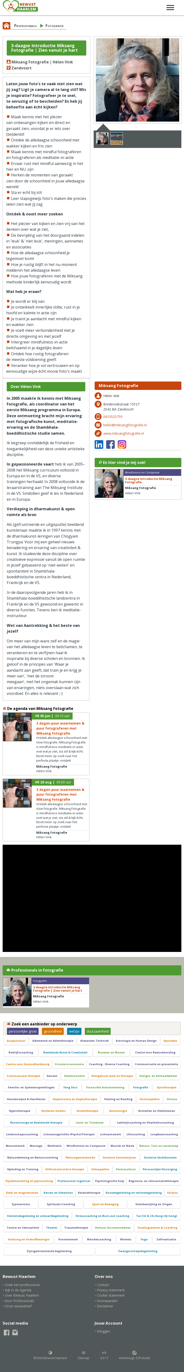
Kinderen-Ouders (53, 1111)
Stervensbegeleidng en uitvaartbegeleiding (38, 1216)
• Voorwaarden (106, 1301)
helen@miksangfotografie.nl (125, 425)
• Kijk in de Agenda (17, 1290)
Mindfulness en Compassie (86, 1145)
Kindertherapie (87, 1111)
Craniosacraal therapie (23, 1076)
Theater (52, 1227)
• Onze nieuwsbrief (17, 1306)
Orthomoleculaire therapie (64, 1169)
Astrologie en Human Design (136, 1040)
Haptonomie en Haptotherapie (75, 1099)
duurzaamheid (98, 1031)
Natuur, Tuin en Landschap (158, 1145)
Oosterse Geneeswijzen (119, 1157)
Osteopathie (100, 1169)
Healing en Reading (118, 1099)
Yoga (144, 1239)
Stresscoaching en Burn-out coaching (102, 1216)
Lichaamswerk (110, 1134)
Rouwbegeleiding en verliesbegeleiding (134, 1192)
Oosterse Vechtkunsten (160, 1157)
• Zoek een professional (21, 1284)
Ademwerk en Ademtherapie (52, 1040)
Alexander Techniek (94, 1040)
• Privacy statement (110, 1290)
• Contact (102, 1284)
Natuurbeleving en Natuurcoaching (32, 1157)
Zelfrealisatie (166, 1239)
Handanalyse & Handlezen (26, 1099)
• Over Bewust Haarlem (21, 1295)
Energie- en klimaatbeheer (158, 1076)
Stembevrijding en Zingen (153, 1204)
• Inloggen (102, 1331)
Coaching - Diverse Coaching (109, 1064)
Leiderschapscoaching (22, 1134)
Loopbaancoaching (164, 1134)
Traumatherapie (76, 1227)
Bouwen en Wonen (111, 1052)
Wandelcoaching (99, 1239)
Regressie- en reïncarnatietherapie (153, 1181)
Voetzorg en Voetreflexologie (28, 1239)
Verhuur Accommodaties (113, 1227)
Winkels (125, 1239)
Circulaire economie (69, 1064)
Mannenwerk (15, 1145)
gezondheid (53, 1031)
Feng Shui (70, 1087)
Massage (36, 1145)
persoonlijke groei (23, 1031)
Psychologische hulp (109, 1181)
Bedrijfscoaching (21, 1052)
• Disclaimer (104, 1306)
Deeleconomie (74, 1076)
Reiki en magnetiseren (22, 1192)
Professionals (25, 25)
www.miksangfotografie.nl (123, 433)
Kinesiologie (118, 1111)
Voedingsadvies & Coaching (157, 1227)
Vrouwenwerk (68, 1239)
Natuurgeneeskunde (80, 1157)
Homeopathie (150, 1099)
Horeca (172, 1099)
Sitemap (83, 1355)
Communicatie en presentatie (156, 1064)
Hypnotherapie (19, 1111)
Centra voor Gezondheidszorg (27, 1064)
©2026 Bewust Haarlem (50, 1355)
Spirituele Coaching (61, 1204)
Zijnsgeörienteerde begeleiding (49, 1251)
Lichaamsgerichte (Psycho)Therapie (69, 1134)
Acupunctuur (16, 1040)
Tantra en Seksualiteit (23, 1227)
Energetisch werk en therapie (112, 1076)
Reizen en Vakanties (58, 1192)
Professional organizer (74, 1181)
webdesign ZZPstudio (134, 1355)
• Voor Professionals (18, 1301)
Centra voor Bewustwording (155, 1052)
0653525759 (112, 416)
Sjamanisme (21, 1204)
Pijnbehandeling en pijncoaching (29, 1181)
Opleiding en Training (22, 1169)
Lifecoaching (135, 1134)
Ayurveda (170, 1040)
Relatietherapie (89, 1192)
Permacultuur (126, 1169)
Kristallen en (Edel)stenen (156, 1111)
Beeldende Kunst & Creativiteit (65, 1052)
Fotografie (54, 25)
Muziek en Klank (122, 1145)
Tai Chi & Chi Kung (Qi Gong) (156, 1216)
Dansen (52, 1076)
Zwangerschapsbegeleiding (137, 1251)
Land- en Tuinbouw (90, 1122)
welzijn (74, 1031)
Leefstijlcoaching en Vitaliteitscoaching (145, 1122)
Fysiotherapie (166, 1087)
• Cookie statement (110, 1295)
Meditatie (54, 1145)
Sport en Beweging (105, 1204)
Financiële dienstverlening (105, 1087)
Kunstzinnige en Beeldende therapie (36, 1122)
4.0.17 (104, 1355)
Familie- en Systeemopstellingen (31, 1087)
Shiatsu (172, 1192)
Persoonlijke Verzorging (160, 1169)
